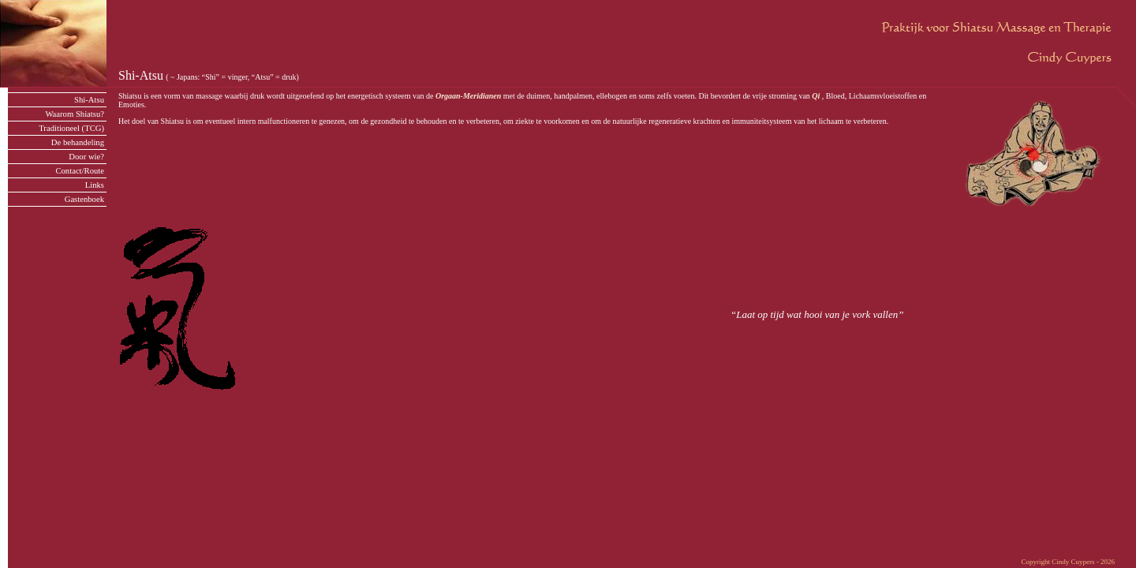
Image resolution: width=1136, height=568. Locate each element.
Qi (816, 96)
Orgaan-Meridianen (468, 96)
